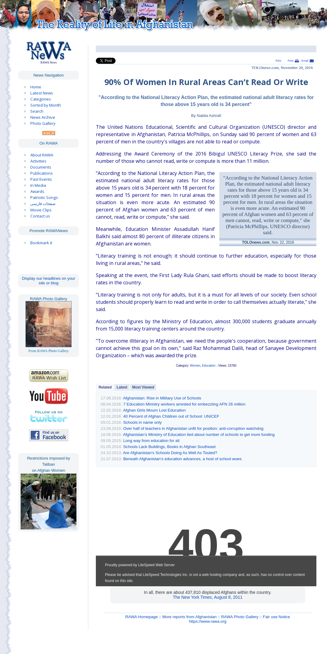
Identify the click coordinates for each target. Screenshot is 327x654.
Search (36, 111)
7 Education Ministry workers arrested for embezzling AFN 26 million (184, 404)
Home (35, 87)
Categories (40, 99)
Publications (41, 173)
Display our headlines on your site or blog (48, 280)
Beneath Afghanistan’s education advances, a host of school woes (182, 459)
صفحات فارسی (43, 203)
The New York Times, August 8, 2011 (208, 597)
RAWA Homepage (141, 617)
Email (305, 60)
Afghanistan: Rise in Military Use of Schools (162, 398)
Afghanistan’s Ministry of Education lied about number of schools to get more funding (199, 434)
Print (290, 60)
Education (208, 365)
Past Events (41, 179)
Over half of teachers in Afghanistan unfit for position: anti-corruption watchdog (193, 428)
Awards (37, 191)
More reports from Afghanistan (189, 617)
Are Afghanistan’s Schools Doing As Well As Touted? (170, 452)
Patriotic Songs (44, 197)
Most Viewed (143, 387)
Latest (121, 387)
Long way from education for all (151, 440)
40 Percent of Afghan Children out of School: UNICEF (171, 416)
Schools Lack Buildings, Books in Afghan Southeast (169, 446)
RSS (278, 60)
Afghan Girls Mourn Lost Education (154, 410)
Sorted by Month (45, 105)
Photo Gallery (43, 123)
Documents (40, 167)
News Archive (42, 117)
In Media (38, 185)
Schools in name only (142, 422)
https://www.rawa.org (208, 621)
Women (195, 365)
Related (105, 387)
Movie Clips (41, 210)
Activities (38, 161)
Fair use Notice (276, 617)
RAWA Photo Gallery (239, 617)
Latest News (41, 93)
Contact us (40, 216)
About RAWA (41, 155)
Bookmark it (41, 242)
